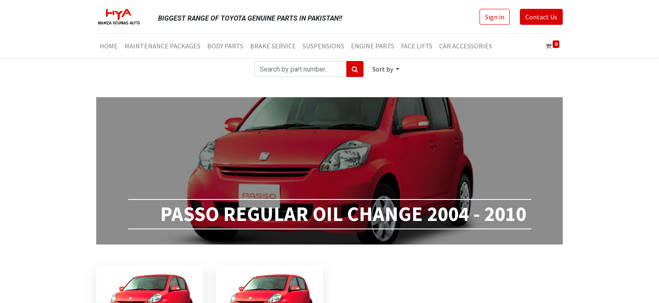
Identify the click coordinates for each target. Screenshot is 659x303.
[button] (386, 69)
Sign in (494, 17)
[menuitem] (108, 45)
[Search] (355, 69)
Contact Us (541, 17)
